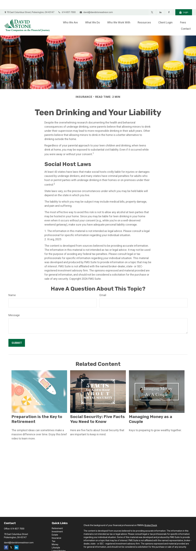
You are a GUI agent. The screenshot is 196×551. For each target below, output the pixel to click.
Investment (57, 522)
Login (183, 3)
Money (55, 535)
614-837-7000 (67, 3)
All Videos (56, 545)
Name (12, 286)
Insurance (56, 529)
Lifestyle (56, 538)
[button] (70, 13)
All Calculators (59, 548)
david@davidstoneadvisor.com (96, 3)
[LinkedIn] (160, 3)
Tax (53, 532)
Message (14, 306)
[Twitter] (152, 3)
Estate (55, 525)
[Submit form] (16, 334)
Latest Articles (59, 541)
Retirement (57, 519)
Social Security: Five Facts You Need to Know (97, 410)
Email (103, 286)
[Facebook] (168, 3)
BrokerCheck (151, 516)
